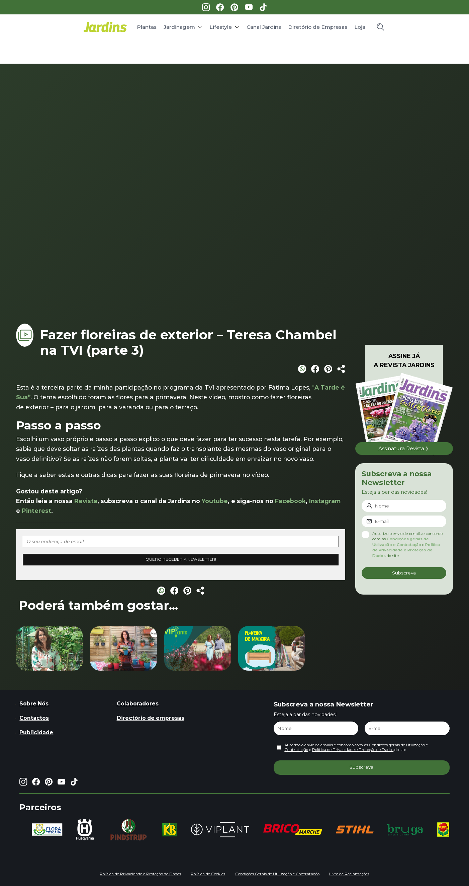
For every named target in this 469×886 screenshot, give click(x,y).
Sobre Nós (34, 703)
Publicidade (36, 732)
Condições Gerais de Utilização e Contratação (277, 874)
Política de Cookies (208, 874)
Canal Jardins (264, 27)
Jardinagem (179, 27)
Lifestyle (220, 27)
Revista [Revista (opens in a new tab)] (85, 500)
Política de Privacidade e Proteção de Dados (406, 550)
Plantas (147, 27)
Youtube (215, 500)
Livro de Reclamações (349, 874)
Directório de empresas (150, 718)
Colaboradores (138, 703)
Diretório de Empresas (317, 27)
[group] (47, 829)
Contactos (34, 718)
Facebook (290, 500)
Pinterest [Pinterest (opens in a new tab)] (36, 510)
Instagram (325, 500)
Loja (359, 27)
